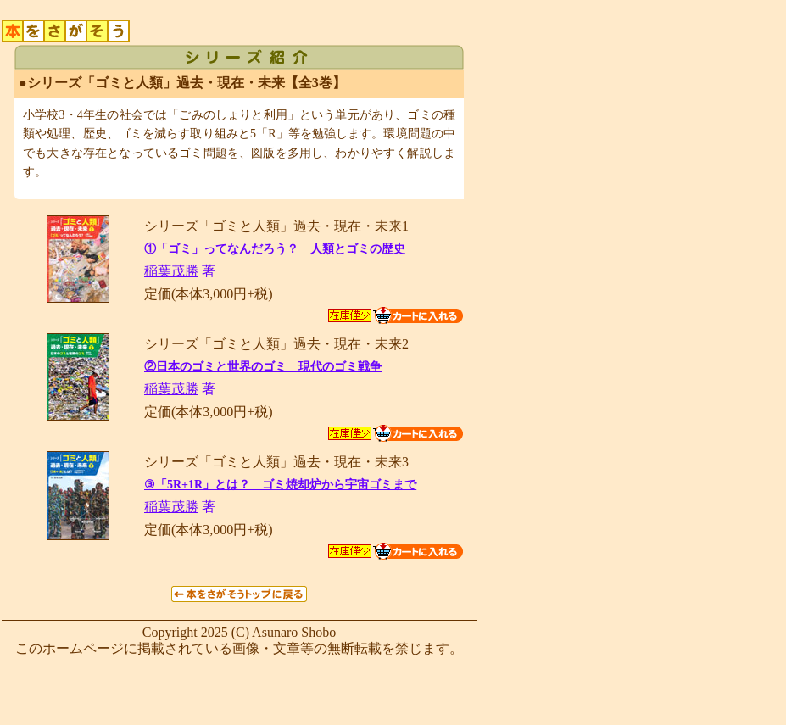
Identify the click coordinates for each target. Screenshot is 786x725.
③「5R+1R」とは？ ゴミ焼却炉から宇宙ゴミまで (280, 484)
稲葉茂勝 (171, 271)
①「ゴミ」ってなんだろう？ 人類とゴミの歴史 (274, 249)
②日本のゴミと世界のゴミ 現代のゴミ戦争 (263, 366)
